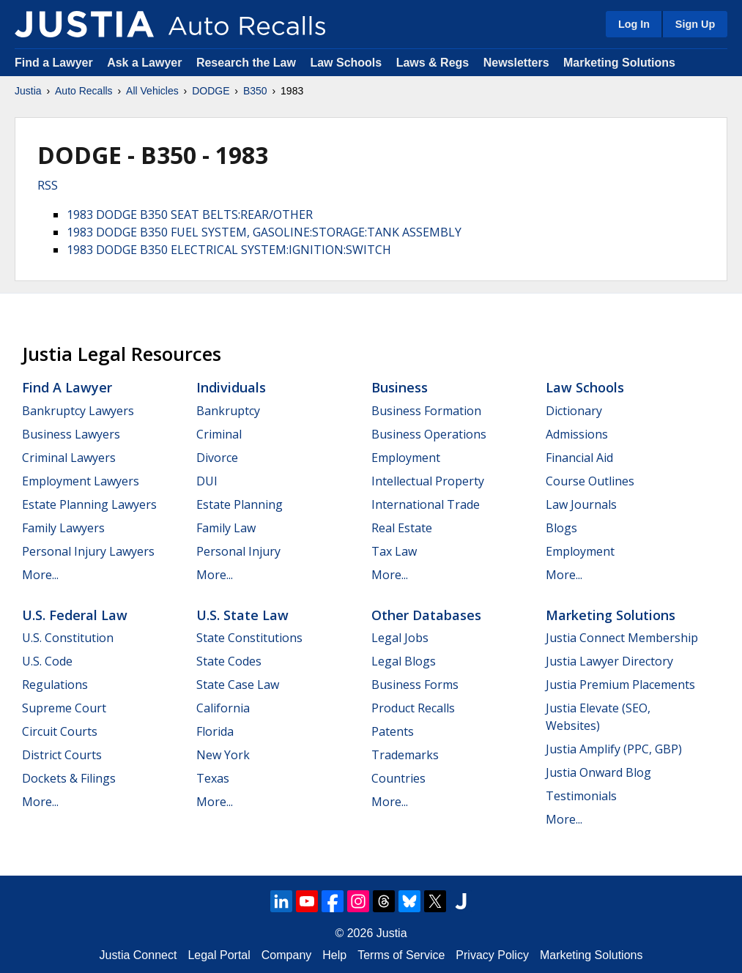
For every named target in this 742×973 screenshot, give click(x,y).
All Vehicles (152, 91)
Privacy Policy (492, 955)
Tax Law (394, 551)
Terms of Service (401, 955)
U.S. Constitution (68, 638)
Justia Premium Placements (620, 684)
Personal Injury (238, 551)
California (223, 708)
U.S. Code (47, 661)
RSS (47, 185)
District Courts (62, 755)
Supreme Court (64, 708)
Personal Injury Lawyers (88, 551)
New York (223, 755)
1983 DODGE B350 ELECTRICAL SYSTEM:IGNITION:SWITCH (229, 250)
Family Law (226, 528)
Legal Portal (219, 955)
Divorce (217, 458)
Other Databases (426, 615)
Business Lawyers (71, 434)
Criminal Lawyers (69, 458)
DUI (207, 481)
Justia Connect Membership (622, 638)
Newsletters (516, 62)
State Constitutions (249, 638)
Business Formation (426, 411)
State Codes (228, 661)
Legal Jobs (399, 638)
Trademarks (405, 755)
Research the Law (246, 62)
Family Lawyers (63, 528)
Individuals (231, 387)
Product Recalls (413, 708)
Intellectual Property (427, 481)
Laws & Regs (433, 62)
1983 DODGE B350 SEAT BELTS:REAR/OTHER (190, 214)
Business (399, 387)
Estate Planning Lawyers (89, 504)
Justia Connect (138, 955)
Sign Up (695, 24)
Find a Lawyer (54, 62)
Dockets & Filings (69, 778)
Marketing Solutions (619, 62)
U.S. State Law (242, 615)
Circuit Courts (59, 731)
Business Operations (428, 434)
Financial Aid (579, 458)
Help (334, 955)
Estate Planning (239, 504)
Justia (28, 91)
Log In (634, 24)
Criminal (219, 434)
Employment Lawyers (80, 481)
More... (40, 575)
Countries (398, 778)
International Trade (425, 504)
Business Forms (415, 684)
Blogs (561, 528)
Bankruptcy (228, 411)
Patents (392, 731)
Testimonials (581, 796)
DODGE (210, 91)
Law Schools (346, 62)
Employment (405, 458)
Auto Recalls (84, 91)
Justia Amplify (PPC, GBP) (614, 749)
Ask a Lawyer (146, 62)
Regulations (55, 684)
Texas (212, 778)
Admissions (577, 434)
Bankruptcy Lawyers (78, 411)
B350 (255, 91)
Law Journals (581, 504)
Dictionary (574, 411)
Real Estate (401, 528)
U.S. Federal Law (74, 615)
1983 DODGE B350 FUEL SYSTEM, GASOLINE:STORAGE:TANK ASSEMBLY (264, 232)
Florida (215, 731)
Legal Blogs (403, 661)
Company (286, 955)
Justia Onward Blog (598, 772)
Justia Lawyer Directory (609, 661)
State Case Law (237, 684)
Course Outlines (590, 481)
